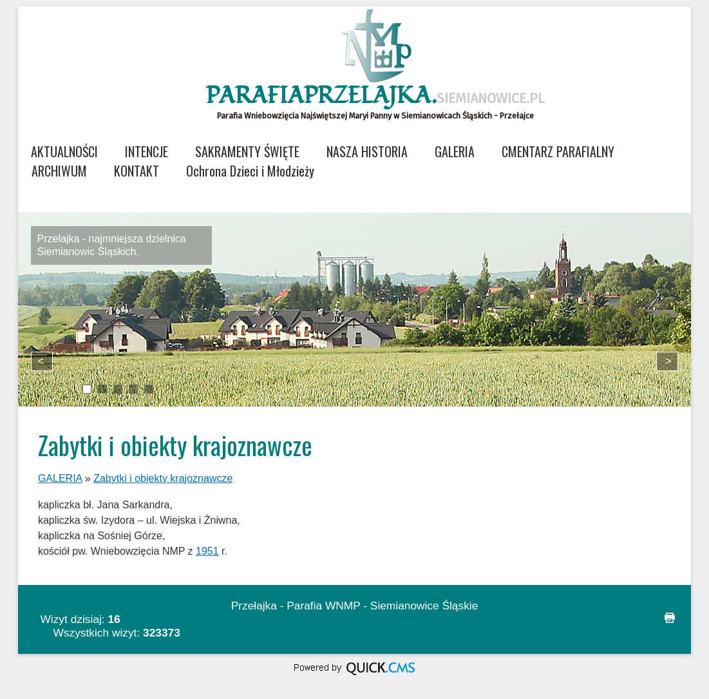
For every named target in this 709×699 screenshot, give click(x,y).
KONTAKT (136, 170)
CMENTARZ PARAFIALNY (558, 151)
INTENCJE (146, 151)
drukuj (670, 618)
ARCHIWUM (59, 170)
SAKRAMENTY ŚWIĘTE (247, 151)
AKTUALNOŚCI (64, 151)
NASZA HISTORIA (367, 151)
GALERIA (455, 151)
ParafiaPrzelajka (375, 96)
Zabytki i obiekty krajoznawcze (162, 478)
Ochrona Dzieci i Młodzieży (250, 170)
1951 (207, 551)
